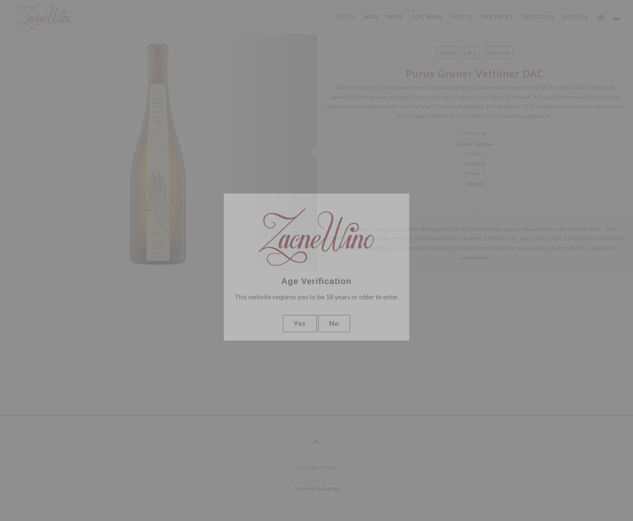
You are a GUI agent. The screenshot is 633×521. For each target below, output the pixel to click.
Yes (300, 323)
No (334, 323)
